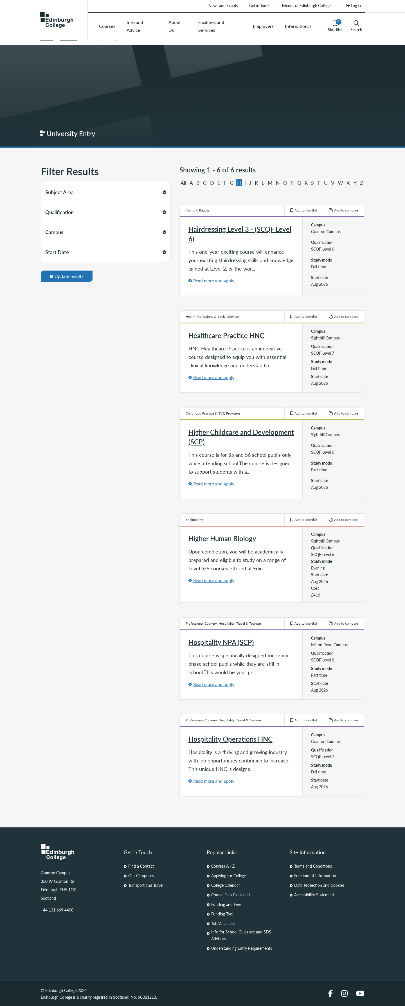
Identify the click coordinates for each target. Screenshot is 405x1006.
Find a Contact (141, 866)
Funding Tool (222, 914)
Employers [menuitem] (263, 26)
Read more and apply (213, 280)
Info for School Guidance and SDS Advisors (241, 935)
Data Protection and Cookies (319, 885)
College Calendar (225, 885)
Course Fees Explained (230, 894)
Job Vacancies (223, 923)
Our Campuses (141, 875)
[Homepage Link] (78, 852)
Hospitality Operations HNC (230, 739)
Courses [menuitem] (107, 26)
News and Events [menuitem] (223, 5)
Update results (67, 276)
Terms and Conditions (313, 866)
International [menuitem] (298, 26)
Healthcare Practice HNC (226, 335)
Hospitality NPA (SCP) (221, 642)
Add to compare (343, 210)
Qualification (105, 211)
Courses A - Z (223, 866)
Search (356, 26)
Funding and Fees (226, 904)
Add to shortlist (304, 210)
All (183, 182)
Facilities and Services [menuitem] (211, 26)
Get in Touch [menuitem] (260, 5)
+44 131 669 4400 (57, 910)
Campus (105, 231)
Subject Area (105, 191)
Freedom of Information (315, 875)
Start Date (105, 251)
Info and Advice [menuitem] (135, 26)
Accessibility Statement (314, 894)
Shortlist (335, 25)
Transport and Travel (145, 885)
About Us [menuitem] (174, 26)
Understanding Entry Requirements (241, 948)
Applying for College (228, 875)
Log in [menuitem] (353, 5)
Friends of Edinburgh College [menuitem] (306, 5)
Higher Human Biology (222, 538)
